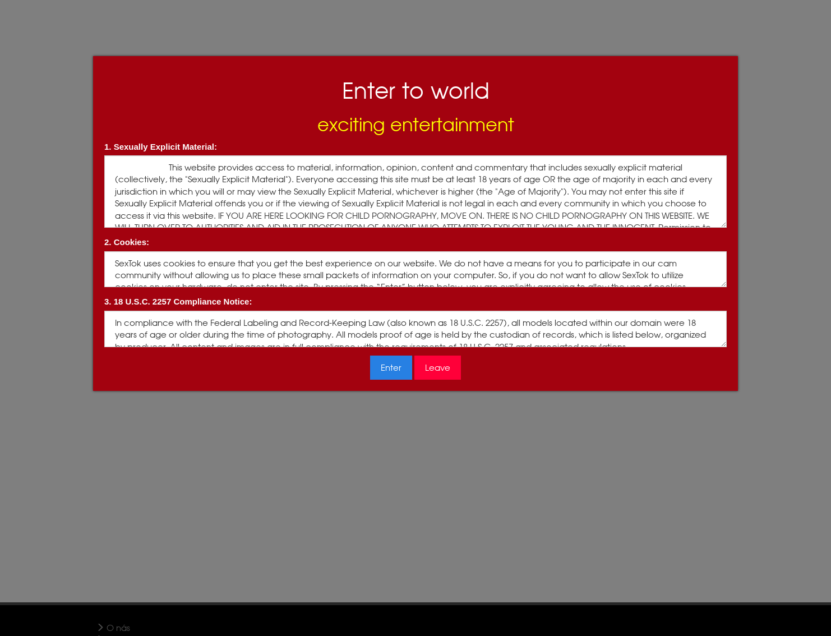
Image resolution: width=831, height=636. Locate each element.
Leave (437, 367)
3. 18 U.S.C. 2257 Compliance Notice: (178, 301)
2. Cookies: (126, 242)
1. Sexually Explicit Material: (160, 146)
